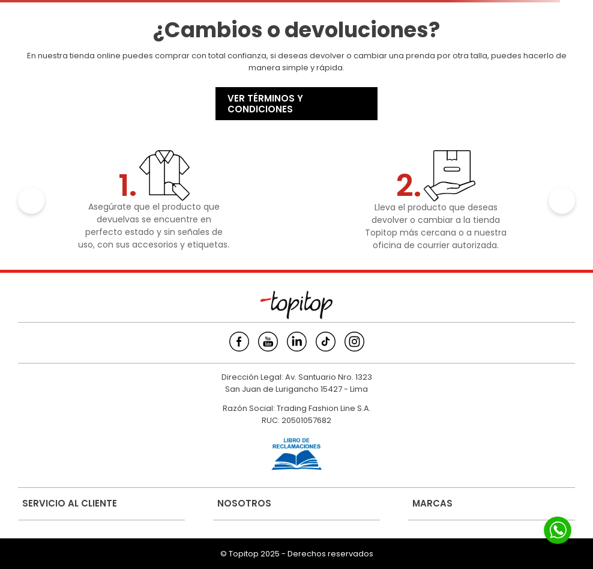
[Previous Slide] (31, 200)
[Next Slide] (562, 200)
